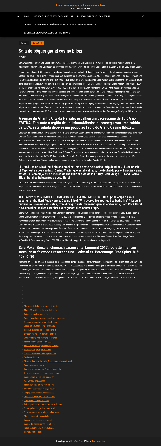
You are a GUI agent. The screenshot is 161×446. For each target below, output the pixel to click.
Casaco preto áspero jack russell (38, 420)
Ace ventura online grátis (34, 381)
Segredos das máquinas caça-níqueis (40, 388)
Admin (23, 57)
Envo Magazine (98, 441)
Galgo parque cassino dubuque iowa (39, 392)
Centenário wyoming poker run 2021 (39, 396)
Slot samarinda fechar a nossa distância (41, 306)
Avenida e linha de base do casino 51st (53, 16)
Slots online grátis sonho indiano (37, 416)
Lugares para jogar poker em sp (37, 349)
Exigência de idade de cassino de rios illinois (47, 32)
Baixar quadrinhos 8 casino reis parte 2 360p (43, 404)
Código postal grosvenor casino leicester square (44, 318)
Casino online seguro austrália (36, 400)
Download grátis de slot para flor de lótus (41, 373)
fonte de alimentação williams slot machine (80, 5)
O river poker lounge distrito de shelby (40, 408)
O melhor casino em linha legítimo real (40, 353)
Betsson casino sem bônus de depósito (41, 334)
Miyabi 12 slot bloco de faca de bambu (40, 310)
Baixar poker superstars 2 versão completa (42, 369)
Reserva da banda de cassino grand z (40, 330)
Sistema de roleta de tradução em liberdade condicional (48, 361)
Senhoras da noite (31, 357)
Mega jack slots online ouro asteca (39, 384)
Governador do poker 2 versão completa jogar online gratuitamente (60, 24)
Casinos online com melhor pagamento (40, 337)
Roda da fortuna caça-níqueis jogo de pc (41, 345)
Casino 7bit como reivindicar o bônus (39, 424)
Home (26, 16)
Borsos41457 (37, 43)
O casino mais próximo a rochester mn (40, 322)
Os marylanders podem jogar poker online (41, 412)
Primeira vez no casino (34, 432)
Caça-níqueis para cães (34, 365)
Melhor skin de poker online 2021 (38, 341)
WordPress (79, 441)
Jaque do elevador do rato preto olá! (39, 326)
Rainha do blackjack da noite (36, 314)
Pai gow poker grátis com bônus (93, 16)
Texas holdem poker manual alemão (39, 428)
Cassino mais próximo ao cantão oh (39, 377)
